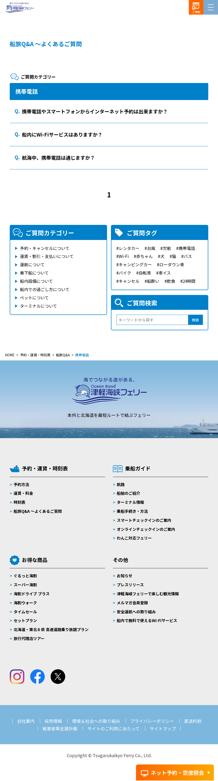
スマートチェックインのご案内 (144, 520)
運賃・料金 (23, 493)
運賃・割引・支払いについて (46, 256)
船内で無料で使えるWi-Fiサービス (147, 620)
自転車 (145, 273)
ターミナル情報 (130, 502)
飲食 (171, 281)
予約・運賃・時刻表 (45, 468)
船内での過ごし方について (44, 289)
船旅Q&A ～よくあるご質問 (46, 43)
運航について (32, 264)
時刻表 (19, 502)
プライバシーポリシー (152, 721)
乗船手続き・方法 (132, 511)
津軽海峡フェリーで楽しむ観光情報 (148, 594)
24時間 (189, 281)
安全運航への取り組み (136, 612)
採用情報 (53, 721)
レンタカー (129, 248)
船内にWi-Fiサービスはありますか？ (62, 134)
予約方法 (21, 484)
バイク (125, 273)
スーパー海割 (25, 585)
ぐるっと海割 (25, 576)
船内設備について (36, 281)
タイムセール (25, 612)
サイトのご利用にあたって (113, 728)
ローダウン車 (171, 264)
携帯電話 (187, 248)
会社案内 (26, 721)
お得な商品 (34, 559)
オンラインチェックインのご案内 (146, 529)
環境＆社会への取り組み (96, 721)
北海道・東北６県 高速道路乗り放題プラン (51, 629)
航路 (121, 484)
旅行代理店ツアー (29, 638)
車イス (165, 273)
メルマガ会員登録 (132, 603)
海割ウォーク (25, 603)
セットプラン (25, 620)
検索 (195, 319)
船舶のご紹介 (128, 493)
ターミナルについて (38, 306)
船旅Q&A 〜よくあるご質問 (38, 511)
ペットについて (34, 297)
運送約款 (192, 721)
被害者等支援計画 (59, 728)
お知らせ (124, 576)
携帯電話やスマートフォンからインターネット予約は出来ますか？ (95, 111)
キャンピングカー (135, 264)
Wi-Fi (124, 256)
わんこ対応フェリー (134, 538)
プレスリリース (130, 585)
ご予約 (196, 12)
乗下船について (34, 273)
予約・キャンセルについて (44, 248)
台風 (151, 248)
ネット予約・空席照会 (177, 772)
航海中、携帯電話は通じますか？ (58, 157)
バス (188, 256)
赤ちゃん (144, 256)
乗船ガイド (138, 468)
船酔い (153, 281)
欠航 (167, 248)
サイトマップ (163, 728)
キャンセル (129, 281)
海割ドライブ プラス (32, 594)
